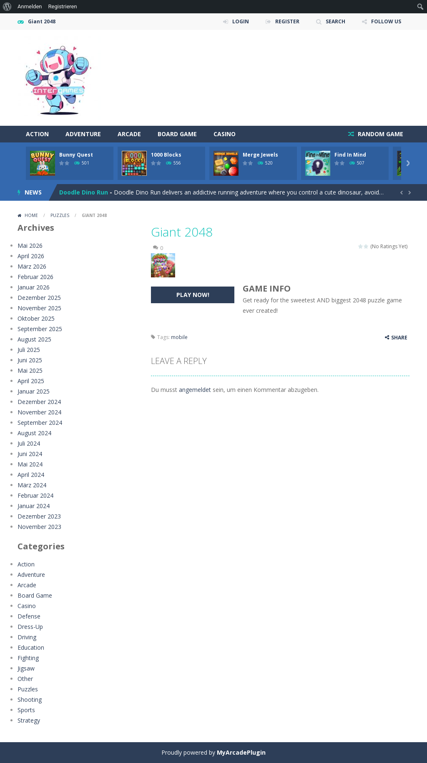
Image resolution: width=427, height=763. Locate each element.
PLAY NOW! (192, 295)
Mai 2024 (30, 464)
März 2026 (32, 266)
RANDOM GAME (379, 134)
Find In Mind (350, 154)
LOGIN (240, 21)
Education (31, 647)
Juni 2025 (30, 360)
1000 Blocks (166, 154)
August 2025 (34, 339)
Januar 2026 (34, 287)
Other (25, 679)
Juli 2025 (29, 350)
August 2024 (34, 433)
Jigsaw (26, 668)
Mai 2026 (30, 245)
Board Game (177, 134)
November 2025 (39, 308)
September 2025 (40, 329)
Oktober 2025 (36, 318)
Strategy (29, 720)
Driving (27, 637)
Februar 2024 (35, 495)
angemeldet (195, 390)
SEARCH (335, 21)
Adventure (83, 134)
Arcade (129, 134)
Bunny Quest (76, 154)
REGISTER (287, 21)
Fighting (28, 658)
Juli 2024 (29, 443)
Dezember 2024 (39, 402)
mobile (179, 337)
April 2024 (31, 475)
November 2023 (39, 527)
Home (31, 215)
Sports (26, 710)
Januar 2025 (34, 391)
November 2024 (39, 412)
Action (37, 134)
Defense (29, 616)
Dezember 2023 (39, 516)
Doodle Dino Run (83, 192)
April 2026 (31, 256)
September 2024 (40, 422)
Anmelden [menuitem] (30, 6)
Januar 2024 (34, 506)
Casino (225, 134)
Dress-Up (30, 627)
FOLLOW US (386, 21)
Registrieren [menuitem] (62, 6)
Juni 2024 (30, 454)
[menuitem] (7, 6)
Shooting (30, 699)
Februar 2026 (35, 277)
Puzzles (59, 215)
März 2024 (32, 485)
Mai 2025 (30, 370)
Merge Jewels (260, 154)
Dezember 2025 (39, 298)
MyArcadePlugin (241, 752)
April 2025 (31, 381)
